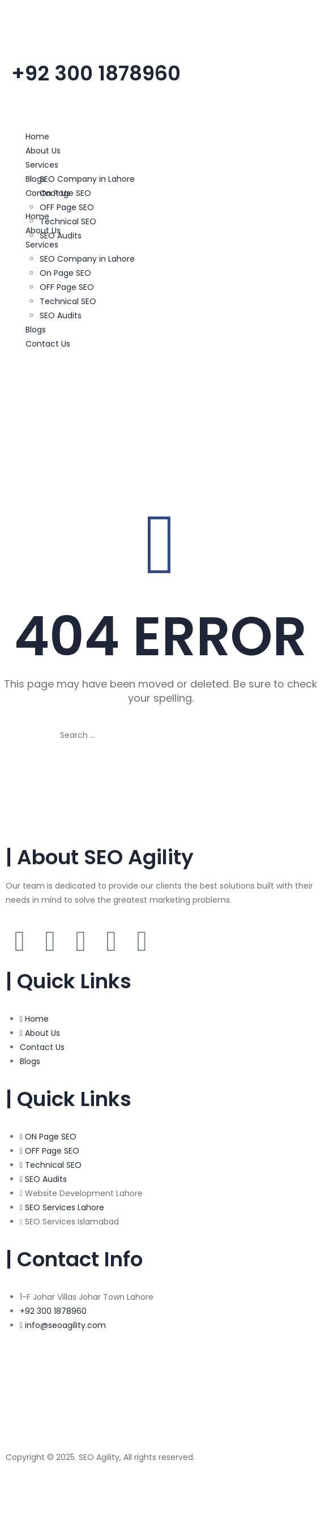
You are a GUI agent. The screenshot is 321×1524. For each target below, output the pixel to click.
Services (41, 164)
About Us (43, 150)
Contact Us (47, 343)
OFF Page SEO (67, 207)
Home (37, 136)
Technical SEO (68, 221)
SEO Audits (61, 235)
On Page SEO (65, 193)
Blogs (35, 329)
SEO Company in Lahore (87, 179)
